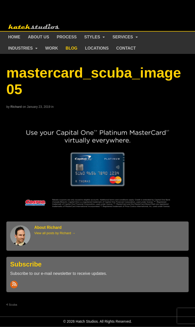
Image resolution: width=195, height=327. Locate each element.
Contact (126, 48)
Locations (97, 48)
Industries (20, 48)
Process (67, 37)
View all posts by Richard (54, 233)
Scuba (11, 304)
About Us (38, 37)
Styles (92, 37)
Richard (16, 107)
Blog (71, 48)
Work (51, 48)
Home (14, 37)
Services (122, 37)
